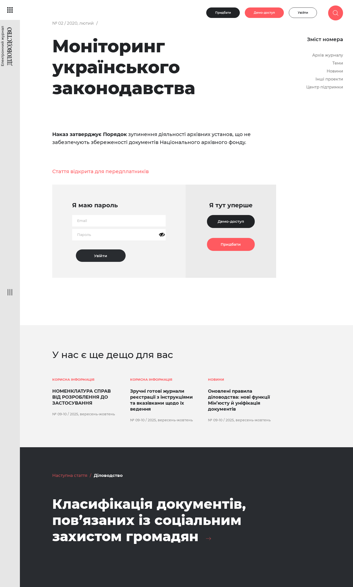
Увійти (303, 12)
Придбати (223, 12)
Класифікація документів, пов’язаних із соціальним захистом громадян (149, 520)
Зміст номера (325, 39)
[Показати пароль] (162, 235)
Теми (337, 63)
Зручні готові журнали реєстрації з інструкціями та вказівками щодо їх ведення (161, 400)
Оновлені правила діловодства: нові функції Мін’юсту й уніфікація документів (239, 400)
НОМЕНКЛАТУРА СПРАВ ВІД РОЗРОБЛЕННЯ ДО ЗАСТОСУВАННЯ (81, 397)
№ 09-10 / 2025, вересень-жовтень (83, 414)
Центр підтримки (324, 87)
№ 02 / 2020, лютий (73, 23)
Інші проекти (329, 79)
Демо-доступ (264, 12)
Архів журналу (327, 55)
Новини (335, 71)
